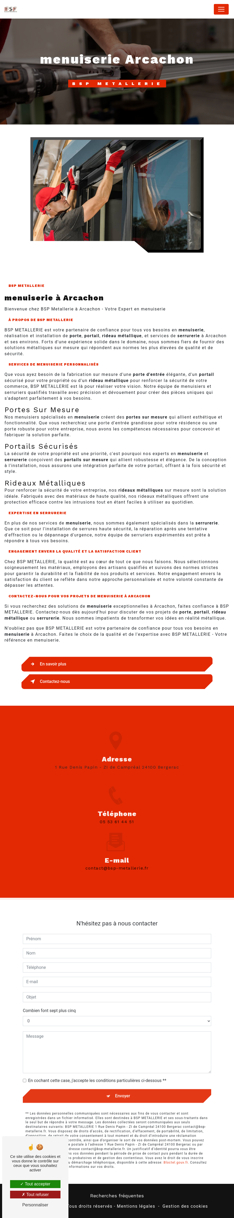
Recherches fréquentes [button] (117, 1195)
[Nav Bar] (221, 9)
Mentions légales (136, 1206)
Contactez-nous (49, 681)
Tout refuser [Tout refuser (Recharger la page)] (35, 1194)
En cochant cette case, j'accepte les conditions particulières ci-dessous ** (97, 1069)
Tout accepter (35, 1184)
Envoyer (122, 1085)
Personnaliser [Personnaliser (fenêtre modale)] (35, 1205)
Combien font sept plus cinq (49, 999)
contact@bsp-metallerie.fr (117, 857)
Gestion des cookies (185, 1206)
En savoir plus (47, 664)
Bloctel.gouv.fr (176, 1151)
